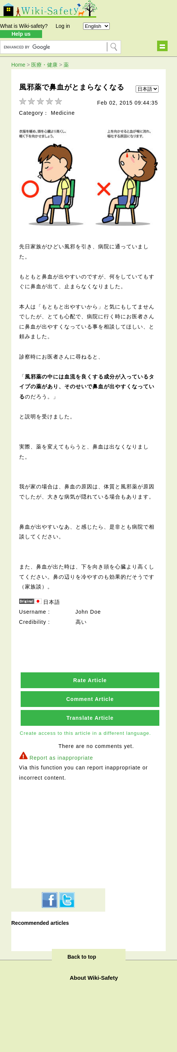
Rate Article (90, 680)
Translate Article (90, 718)
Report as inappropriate (61, 758)
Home (18, 65)
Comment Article (90, 699)
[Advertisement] (58, 834)
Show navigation (162, 46)
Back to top (82, 957)
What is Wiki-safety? (24, 26)
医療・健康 (44, 65)
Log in (63, 26)
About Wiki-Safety (94, 977)
